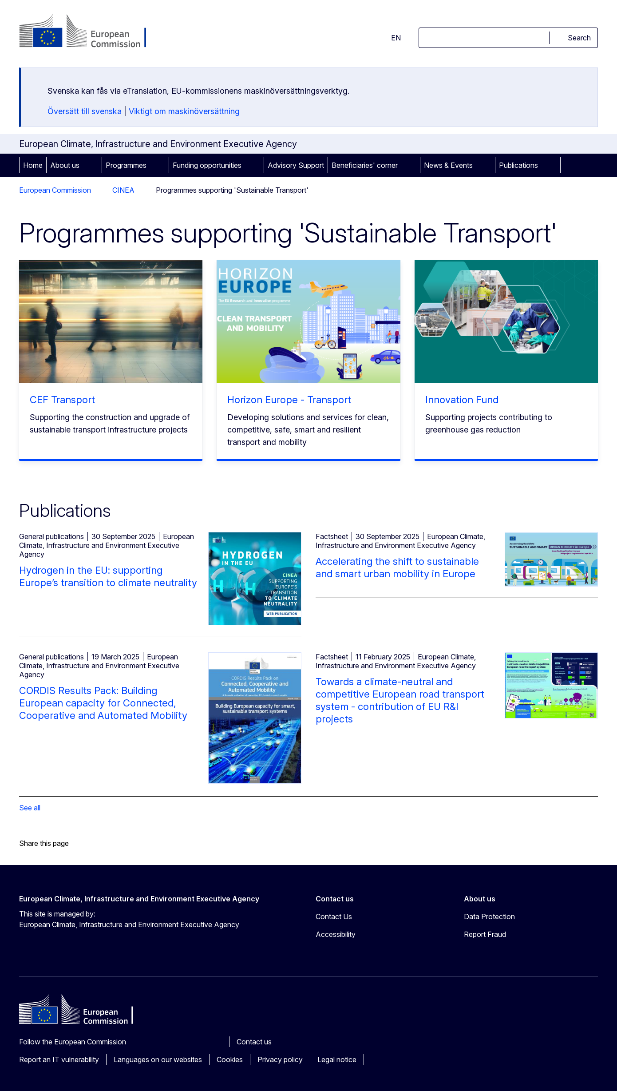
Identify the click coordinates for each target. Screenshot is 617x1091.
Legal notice (336, 1059)
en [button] (390, 37)
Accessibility (336, 934)
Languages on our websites (158, 1059)
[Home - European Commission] (90, 32)
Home (33, 165)
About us (64, 165)
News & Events (448, 165)
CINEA (123, 190)
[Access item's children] (92, 165)
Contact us (254, 1041)
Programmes (126, 165)
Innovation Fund (461, 399)
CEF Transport (62, 399)
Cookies (230, 1059)
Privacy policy (280, 1059)
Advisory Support (296, 165)
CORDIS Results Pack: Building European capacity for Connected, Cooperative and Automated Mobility (103, 703)
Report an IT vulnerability (59, 1059)
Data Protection (489, 916)
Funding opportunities (207, 165)
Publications (518, 165)
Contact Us (334, 916)
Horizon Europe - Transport (289, 399)
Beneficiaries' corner (365, 165)
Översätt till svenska (84, 111)
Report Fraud (485, 934)
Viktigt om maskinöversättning (184, 111)
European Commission (55, 190)
